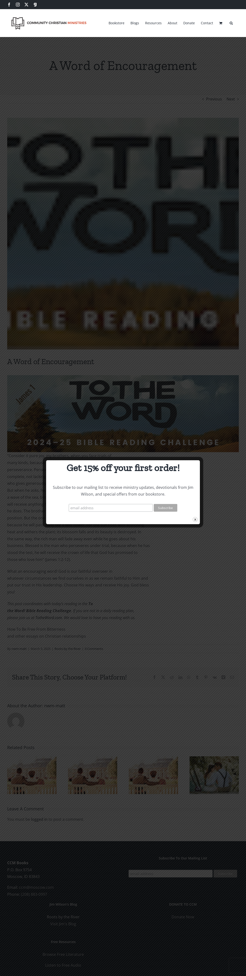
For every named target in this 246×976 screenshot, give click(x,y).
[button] (231, 22)
